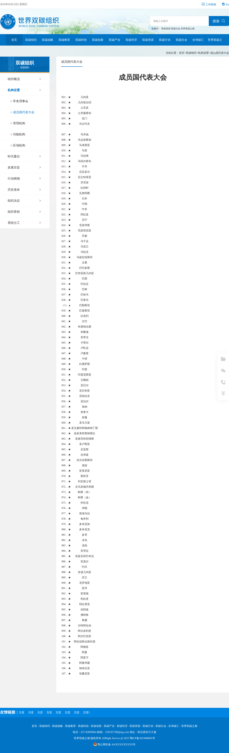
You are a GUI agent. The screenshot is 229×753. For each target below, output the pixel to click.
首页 (14, 39)
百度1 (86, 712)
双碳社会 (176, 28)
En (227, 4)
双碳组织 (31, 39)
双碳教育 (64, 39)
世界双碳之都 (187, 28)
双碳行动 (164, 39)
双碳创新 (97, 39)
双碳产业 (114, 39)
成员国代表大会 (219, 52)
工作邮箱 (211, 4)
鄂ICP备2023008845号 (142, 738)
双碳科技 (81, 39)
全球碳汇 (198, 39)
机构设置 (203, 52)
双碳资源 (166, 28)
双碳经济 (131, 39)
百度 (21, 712)
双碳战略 (47, 39)
